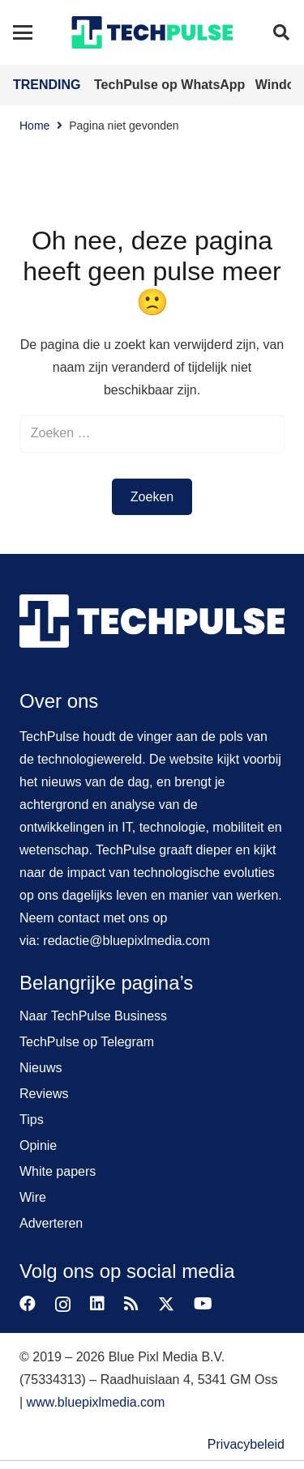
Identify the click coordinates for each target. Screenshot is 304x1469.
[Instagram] (63, 1305)
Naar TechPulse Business (93, 1016)
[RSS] (131, 1304)
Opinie (38, 1145)
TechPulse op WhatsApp (171, 85)
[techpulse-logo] (152, 32)
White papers (57, 1171)
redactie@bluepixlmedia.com (126, 940)
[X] (166, 1304)
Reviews (43, 1094)
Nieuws (40, 1068)
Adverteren (51, 1223)
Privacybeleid (246, 1444)
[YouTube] (203, 1304)
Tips (31, 1119)
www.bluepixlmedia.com (96, 1402)
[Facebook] (27, 1304)
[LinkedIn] (97, 1304)
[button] (22, 32)
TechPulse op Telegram (86, 1042)
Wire (32, 1197)
